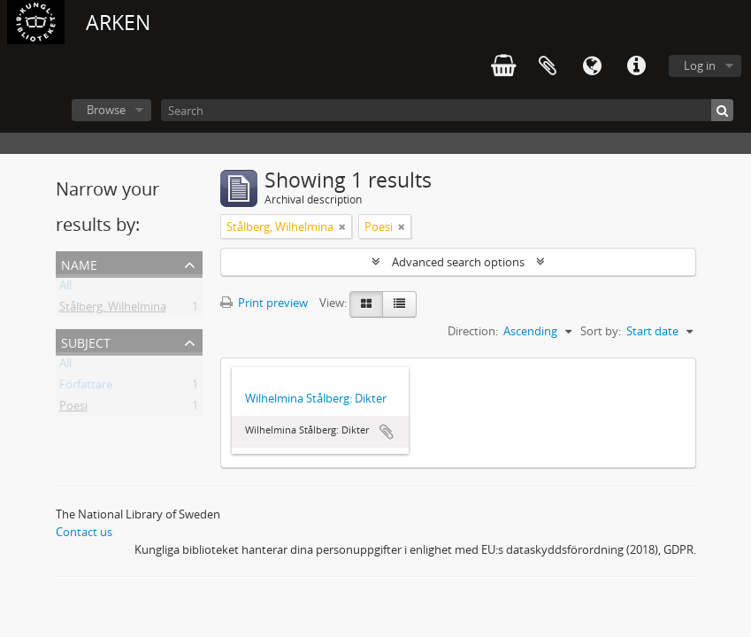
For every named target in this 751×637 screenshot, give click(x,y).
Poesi (73, 409)
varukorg (503, 66)
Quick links (636, 66)
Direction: (473, 331)
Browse (106, 110)
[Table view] (399, 304)
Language (592, 66)
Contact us (84, 532)
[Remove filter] (342, 226)
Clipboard (547, 66)
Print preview (264, 303)
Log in (700, 65)
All (65, 288)
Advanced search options (458, 262)
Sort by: (600, 331)
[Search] (447, 110)
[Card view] (366, 304)
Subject (86, 341)
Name (79, 263)
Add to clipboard (386, 432)
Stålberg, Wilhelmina (112, 310)
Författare (85, 387)
